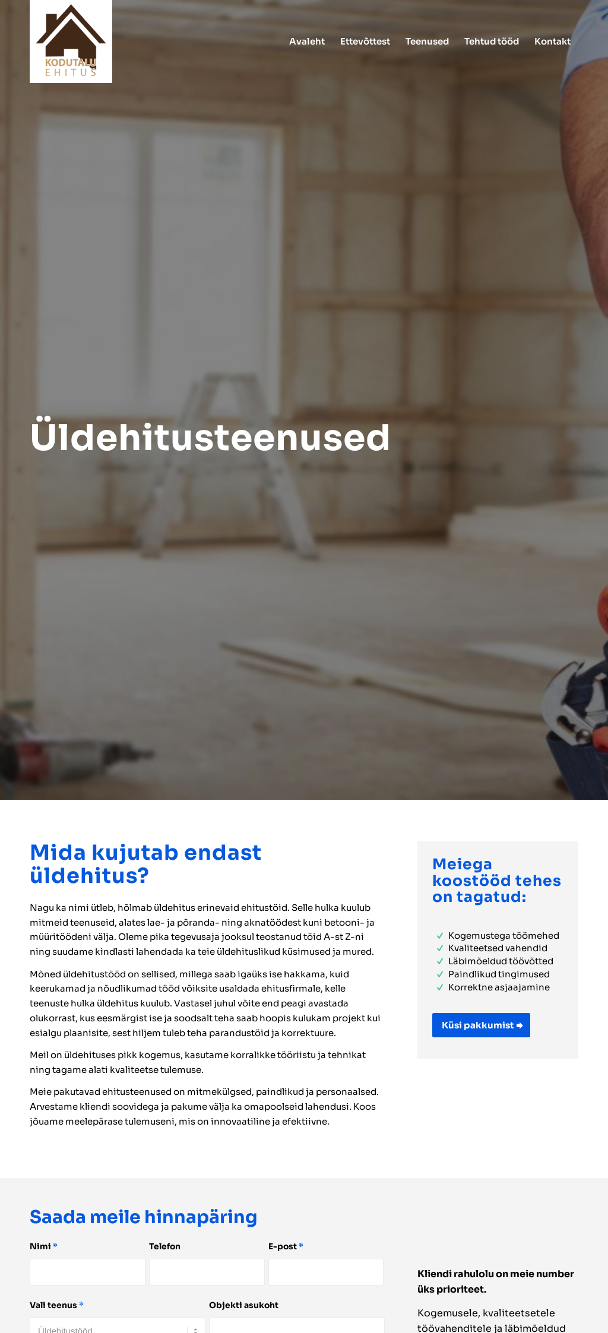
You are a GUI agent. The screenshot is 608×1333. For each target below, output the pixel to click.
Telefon (164, 1247)
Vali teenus (57, 1305)
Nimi (44, 1247)
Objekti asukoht (243, 1305)
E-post (285, 1247)
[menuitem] (306, 41)
